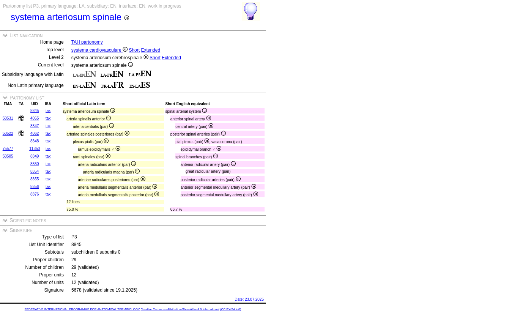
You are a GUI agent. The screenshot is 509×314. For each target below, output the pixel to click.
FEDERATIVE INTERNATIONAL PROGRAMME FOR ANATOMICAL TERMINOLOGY (82, 309)
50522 (8, 133)
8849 (34, 156)
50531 (8, 118)
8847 (34, 126)
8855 (34, 179)
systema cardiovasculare (99, 50)
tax (48, 111)
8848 (34, 141)
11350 (34, 149)
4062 (34, 133)
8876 (34, 194)
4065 (34, 118)
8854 (34, 171)
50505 (8, 156)
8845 (34, 111)
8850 (34, 164)
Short (134, 50)
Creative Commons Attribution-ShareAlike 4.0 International (179, 309)
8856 (34, 187)
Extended (150, 50)
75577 (8, 149)
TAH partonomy (87, 42)
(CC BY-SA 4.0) (230, 309)
